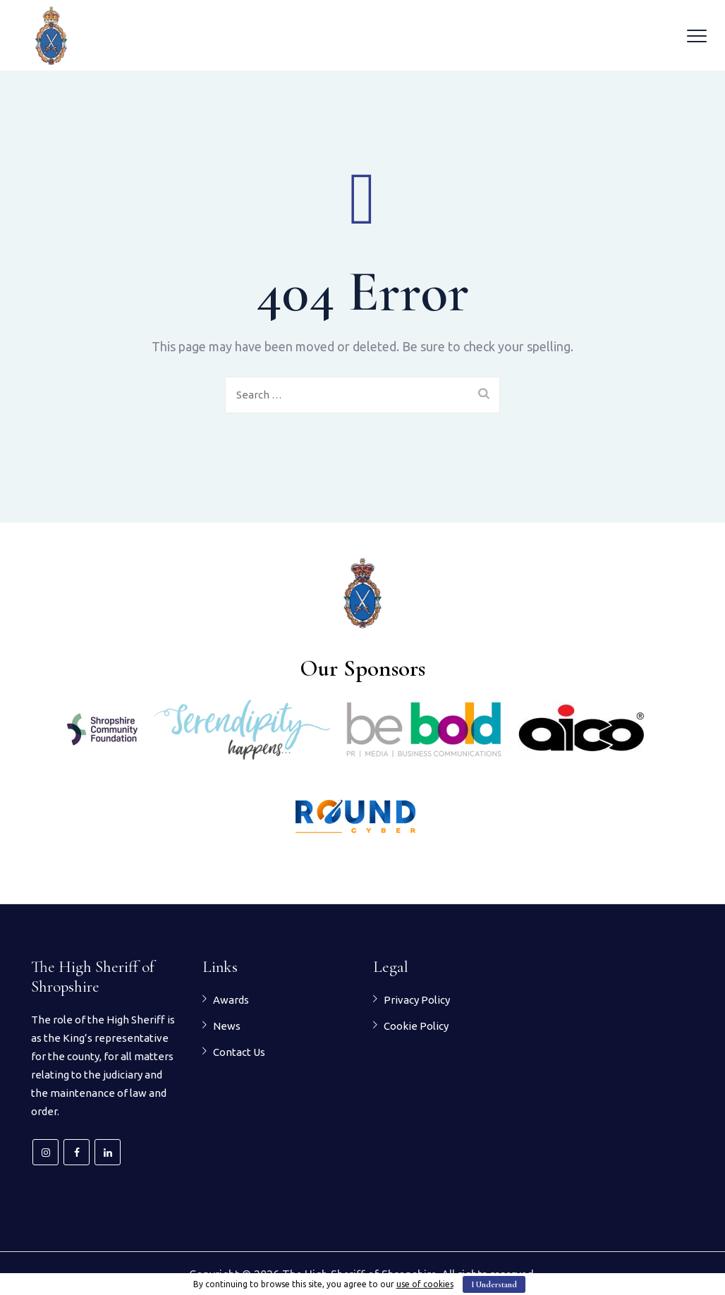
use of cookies (424, 1284)
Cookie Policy (416, 1026)
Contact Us (239, 1052)
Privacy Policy (417, 1000)
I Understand (494, 1284)
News (226, 1026)
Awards (231, 1000)
